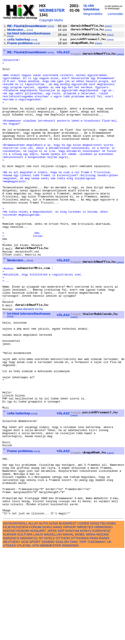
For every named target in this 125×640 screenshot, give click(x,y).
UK (109, 631)
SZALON (62, 631)
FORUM (35, 617)
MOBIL (80, 624)
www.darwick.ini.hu (29, 360)
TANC (74, 631)
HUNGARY (38, 620)
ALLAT (33, 613)
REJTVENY (11, 631)
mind (50, 26)
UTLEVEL (24, 635)
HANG (57, 617)
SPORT (35, 631)
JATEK (52, 620)
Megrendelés (92, 14)
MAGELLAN (53, 624)
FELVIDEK (108, 613)
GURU (47, 617)
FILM (7, 617)
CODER (83, 613)
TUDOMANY (96, 631)
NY (41, 628)
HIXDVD (9, 620)
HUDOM (22, 620)
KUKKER (9, 624)
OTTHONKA (80, 628)
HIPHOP (69, 617)
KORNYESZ (102, 620)
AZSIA (53, 613)
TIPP (82, 631)
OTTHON (63, 628)
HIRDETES (85, 617)
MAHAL (68, 624)
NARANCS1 (29, 628)
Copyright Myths (51, 20)
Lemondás (115, 14)
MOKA (91, 624)
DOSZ (94, 613)
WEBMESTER (52, 10)
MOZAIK (102, 624)
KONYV (85, 620)
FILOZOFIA (19, 617)
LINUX (38, 624)
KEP (61, 620)
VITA (35, 635)
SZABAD (48, 631)
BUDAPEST (68, 613)
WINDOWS (70, 635)
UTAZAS (9, 635)
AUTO (43, 613)
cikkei (108, 26)
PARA (94, 628)
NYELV (49, 628)
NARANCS (11, 628)
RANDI (104, 628)
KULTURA (25, 624)
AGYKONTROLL (15, 613)
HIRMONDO (103, 617)
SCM (24, 631)
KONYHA (72, 620)
